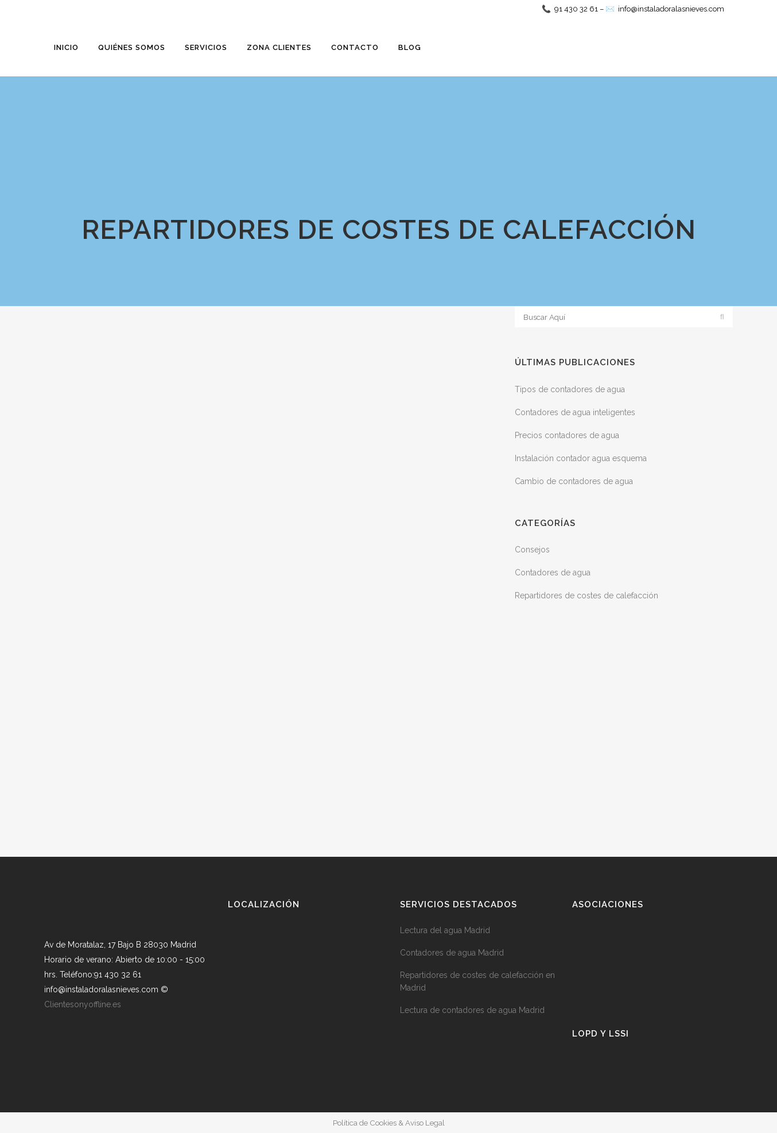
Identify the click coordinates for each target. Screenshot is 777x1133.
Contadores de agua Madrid (452, 952)
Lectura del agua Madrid (445, 930)
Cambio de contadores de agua (574, 481)
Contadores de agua (552, 572)
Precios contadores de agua (567, 435)
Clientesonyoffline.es (82, 1004)
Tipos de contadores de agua (570, 389)
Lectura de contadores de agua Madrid (472, 1010)
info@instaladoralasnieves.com (671, 9)
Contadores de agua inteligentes (575, 412)
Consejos (532, 549)
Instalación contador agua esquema (581, 458)
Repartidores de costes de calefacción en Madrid (477, 981)
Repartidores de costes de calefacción (586, 595)
